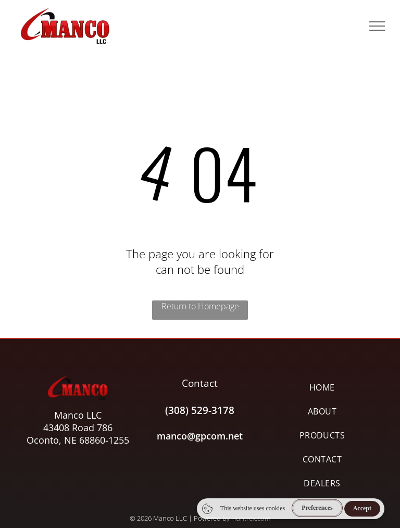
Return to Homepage (200, 306)
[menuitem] (322, 387)
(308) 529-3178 (199, 410)
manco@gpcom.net (200, 436)
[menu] (377, 26)
